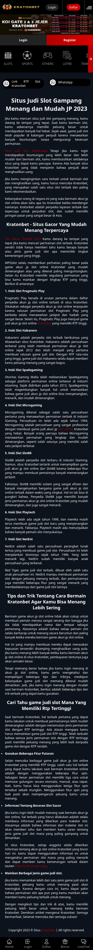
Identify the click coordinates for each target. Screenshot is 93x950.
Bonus (65, 943)
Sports (27, 58)
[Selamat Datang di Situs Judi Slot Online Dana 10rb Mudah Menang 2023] (21, 7)
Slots (8, 58)
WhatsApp (61, 82)
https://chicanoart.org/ (31, 866)
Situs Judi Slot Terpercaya (26, 151)
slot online (65, 429)
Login (52, 7)
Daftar (73, 7)
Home (9, 943)
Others (47, 58)
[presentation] (90, 59)
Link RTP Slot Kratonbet (21, 83)
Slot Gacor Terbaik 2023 (23, 239)
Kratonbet (44, 323)
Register (69, 40)
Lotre (67, 58)
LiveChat (84, 943)
